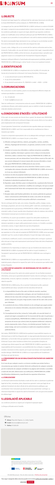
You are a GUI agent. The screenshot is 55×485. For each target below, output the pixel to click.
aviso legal (23, 482)
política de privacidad (42, 479)
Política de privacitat (41, 475)
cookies (50, 479)
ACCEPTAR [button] (30, 482)
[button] (28, 440)
